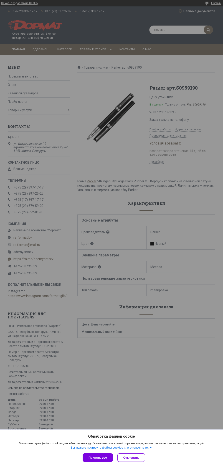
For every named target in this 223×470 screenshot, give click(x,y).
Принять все (98, 457)
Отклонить (131, 457)
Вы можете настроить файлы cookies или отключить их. (110, 447)
